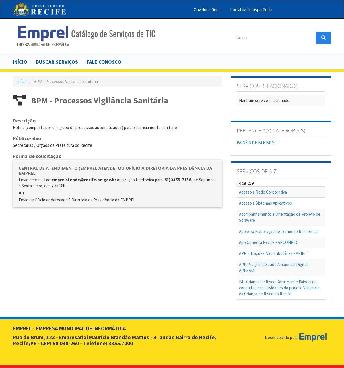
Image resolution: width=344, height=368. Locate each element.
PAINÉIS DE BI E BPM (256, 142)
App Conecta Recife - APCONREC (268, 242)
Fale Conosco (104, 62)
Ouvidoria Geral (207, 9)
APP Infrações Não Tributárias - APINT (273, 253)
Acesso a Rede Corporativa (263, 192)
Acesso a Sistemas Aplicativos (265, 203)
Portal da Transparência (251, 9)
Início (20, 62)
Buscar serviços (57, 62)
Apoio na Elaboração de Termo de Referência (278, 231)
